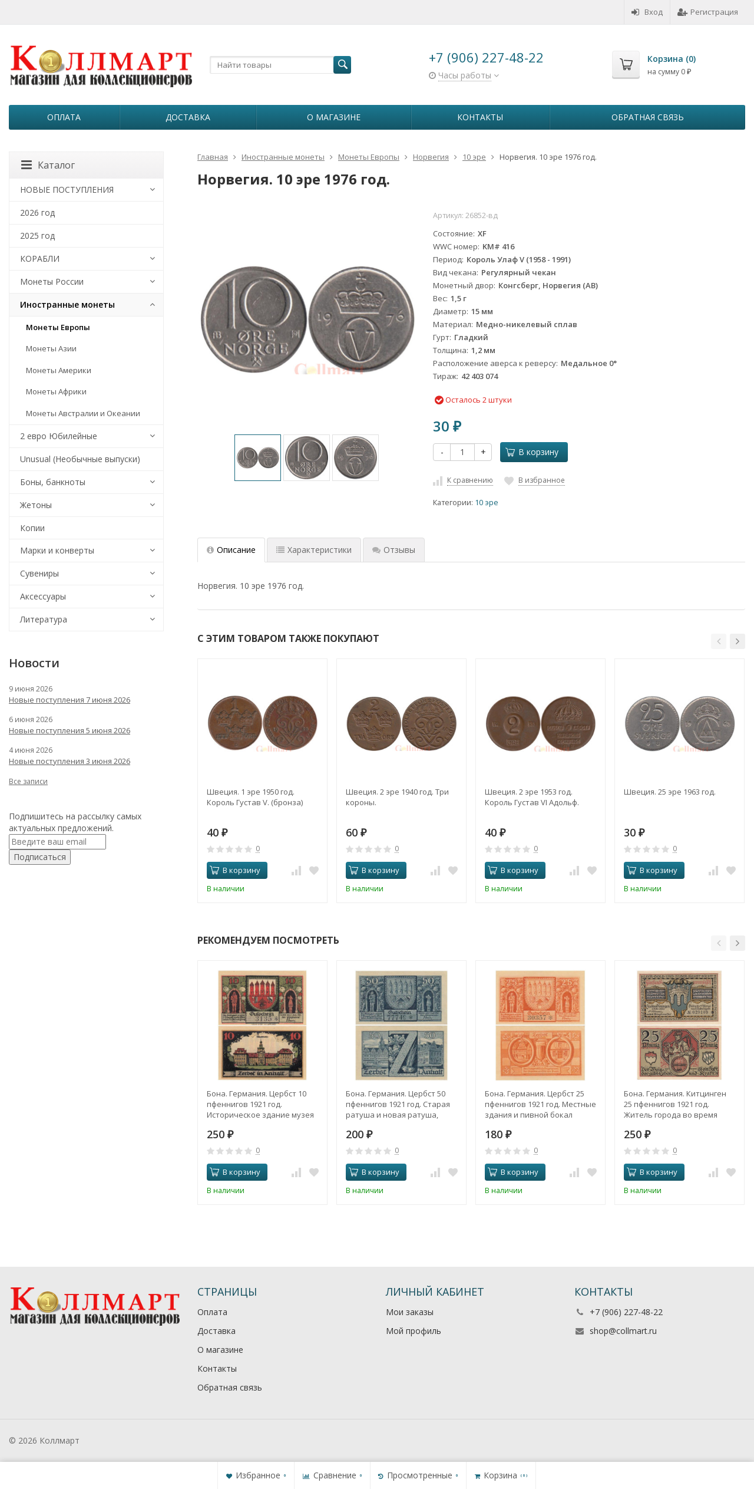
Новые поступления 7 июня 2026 (69, 699)
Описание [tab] (231, 549)
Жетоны (36, 504)
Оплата (64, 117)
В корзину (531, 451)
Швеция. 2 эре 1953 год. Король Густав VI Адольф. (532, 797)
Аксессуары (43, 596)
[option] (257, 457)
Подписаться (40, 856)
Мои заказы (410, 1311)
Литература (43, 619)
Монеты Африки (56, 391)
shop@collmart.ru (623, 1330)
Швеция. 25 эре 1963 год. (670, 791)
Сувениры (39, 573)
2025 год (37, 235)
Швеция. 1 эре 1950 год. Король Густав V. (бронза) (255, 797)
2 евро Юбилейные (58, 436)
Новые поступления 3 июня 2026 (69, 761)
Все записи (28, 781)
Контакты (480, 117)
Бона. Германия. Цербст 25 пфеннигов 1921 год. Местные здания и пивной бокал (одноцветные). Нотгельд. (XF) (540, 1104)
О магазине (334, 117)
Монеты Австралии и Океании (83, 413)
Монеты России (52, 281)
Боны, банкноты (52, 481)
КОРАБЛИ (39, 258)
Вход (647, 11)
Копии (32, 527)
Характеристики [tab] (314, 549)
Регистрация (707, 11)
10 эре (486, 503)
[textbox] (280, 65)
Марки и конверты (57, 550)
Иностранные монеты (67, 304)
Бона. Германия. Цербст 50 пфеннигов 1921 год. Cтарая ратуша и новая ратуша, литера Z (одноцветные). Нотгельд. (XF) (398, 1104)
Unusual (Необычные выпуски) (80, 459)
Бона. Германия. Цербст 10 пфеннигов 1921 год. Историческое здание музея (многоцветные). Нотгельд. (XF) (260, 1104)
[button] (718, 641)
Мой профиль (413, 1330)
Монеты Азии (51, 348)
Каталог (48, 165)
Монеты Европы (58, 327)
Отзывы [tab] (393, 549)
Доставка (188, 117)
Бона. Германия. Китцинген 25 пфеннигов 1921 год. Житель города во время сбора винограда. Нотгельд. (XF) (676, 1104)
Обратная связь (647, 117)
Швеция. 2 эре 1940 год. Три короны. (397, 797)
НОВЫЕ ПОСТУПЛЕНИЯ (67, 189)
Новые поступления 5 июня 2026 (69, 730)
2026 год (37, 212)
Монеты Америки (58, 370)
